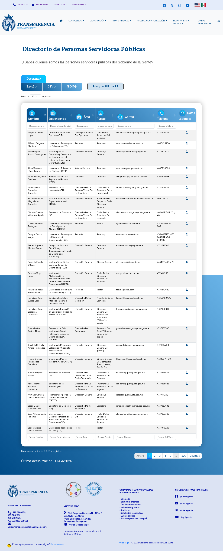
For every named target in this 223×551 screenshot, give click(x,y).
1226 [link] (183, 456)
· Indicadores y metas (129, 507)
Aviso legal (124, 543)
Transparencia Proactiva (181, 22)
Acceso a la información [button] (151, 21)
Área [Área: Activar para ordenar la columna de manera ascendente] (82, 117)
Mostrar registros (36, 96)
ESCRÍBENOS (40, 5)
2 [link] (154, 456)
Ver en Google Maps (76, 525)
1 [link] (149, 456)
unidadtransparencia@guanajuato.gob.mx (27, 525)
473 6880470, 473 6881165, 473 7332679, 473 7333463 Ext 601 (18, 516)
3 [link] (160, 456)
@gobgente (183, 517)
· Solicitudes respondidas (131, 513)
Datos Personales (204, 22)
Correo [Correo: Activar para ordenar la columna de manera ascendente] (125, 117)
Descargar (34, 79)
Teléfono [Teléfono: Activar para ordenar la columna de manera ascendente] (162, 115)
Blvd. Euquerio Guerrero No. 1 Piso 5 (83, 518)
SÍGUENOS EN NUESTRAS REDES (191, 490)
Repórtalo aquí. (57, 544)
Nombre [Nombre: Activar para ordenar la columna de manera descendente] (33, 115)
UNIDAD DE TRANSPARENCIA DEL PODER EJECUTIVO (136, 491)
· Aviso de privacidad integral (133, 518)
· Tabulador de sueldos (130, 505)
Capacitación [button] (97, 21)
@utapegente (184, 496)
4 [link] (165, 456)
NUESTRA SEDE (71, 506)
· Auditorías (124, 510)
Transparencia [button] (120, 21)
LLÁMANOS (20, 5)
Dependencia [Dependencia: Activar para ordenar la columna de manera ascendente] (57, 115)
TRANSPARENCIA (78, 5)
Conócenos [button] (75, 21)
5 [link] (170, 456)
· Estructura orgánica (129, 502)
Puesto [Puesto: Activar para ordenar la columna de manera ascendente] (101, 115)
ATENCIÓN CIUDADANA (19, 506)
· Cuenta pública (127, 516)
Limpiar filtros (105, 86)
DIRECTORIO (60, 5)
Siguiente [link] (195, 456)
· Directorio (124, 499)
